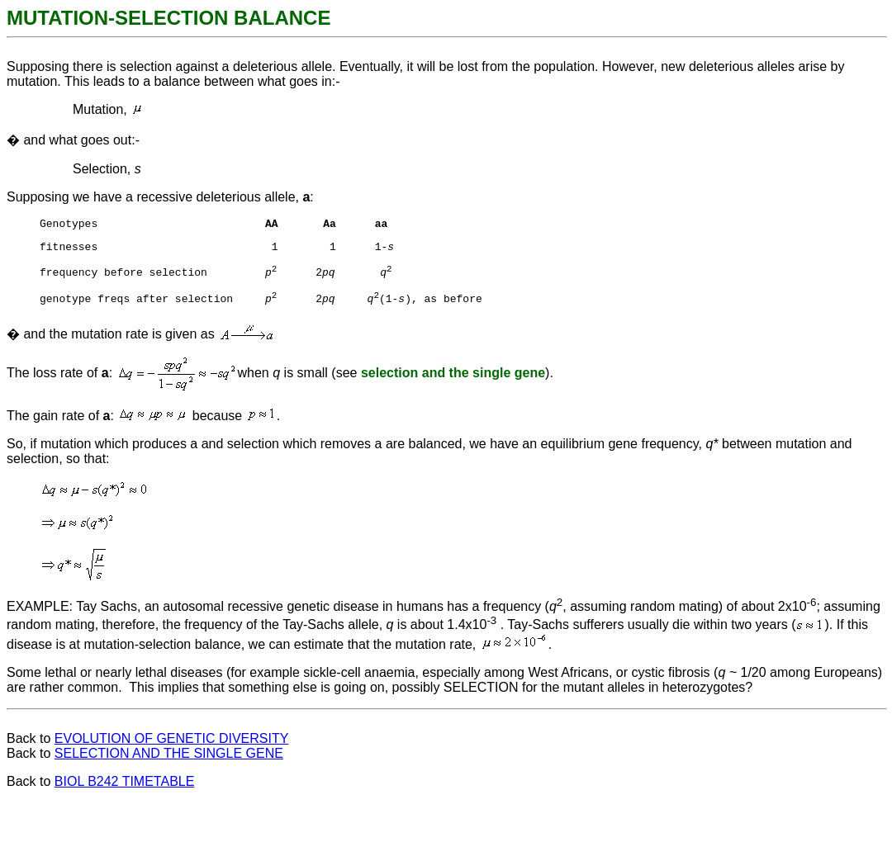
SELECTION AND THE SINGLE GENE (169, 763)
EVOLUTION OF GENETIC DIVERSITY (172, 748)
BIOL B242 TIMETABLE (125, 791)
